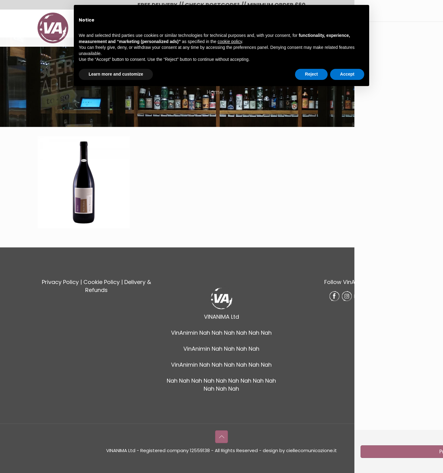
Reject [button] (311, 74)
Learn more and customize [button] (116, 74)
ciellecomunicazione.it (311, 450)
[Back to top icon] (221, 436)
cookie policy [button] (230, 41)
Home (215, 92)
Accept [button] (347, 74)
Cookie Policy (101, 282)
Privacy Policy (60, 282)
